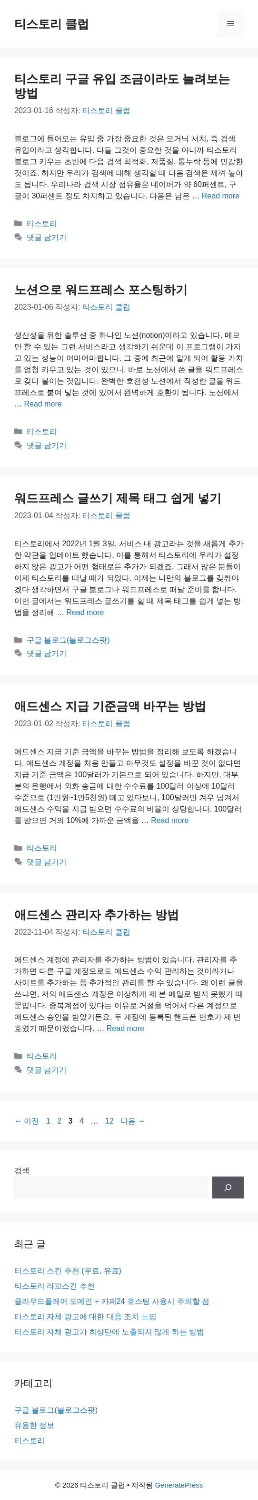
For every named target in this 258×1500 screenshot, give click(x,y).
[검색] (228, 1187)
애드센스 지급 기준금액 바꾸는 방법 (110, 706)
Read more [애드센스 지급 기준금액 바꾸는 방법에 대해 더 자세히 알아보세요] (170, 820)
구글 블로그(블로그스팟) (68, 640)
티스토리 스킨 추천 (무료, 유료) (67, 1271)
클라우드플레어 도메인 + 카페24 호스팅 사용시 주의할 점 (111, 1301)
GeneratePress (179, 1485)
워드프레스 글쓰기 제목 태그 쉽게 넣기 (117, 498)
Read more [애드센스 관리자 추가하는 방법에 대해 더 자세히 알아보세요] (125, 1028)
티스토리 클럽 (51, 24)
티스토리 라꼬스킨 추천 (54, 1286)
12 (109, 1121)
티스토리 (42, 223)
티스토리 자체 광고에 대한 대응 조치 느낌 (85, 1316)
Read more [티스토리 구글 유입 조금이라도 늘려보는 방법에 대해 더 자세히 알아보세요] (220, 196)
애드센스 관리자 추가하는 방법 (96, 914)
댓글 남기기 (47, 237)
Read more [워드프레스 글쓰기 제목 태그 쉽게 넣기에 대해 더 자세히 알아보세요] (85, 612)
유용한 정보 (34, 1425)
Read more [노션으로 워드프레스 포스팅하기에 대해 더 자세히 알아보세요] (42, 404)
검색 (22, 1171)
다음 (132, 1121)
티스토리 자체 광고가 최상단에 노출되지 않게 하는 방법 (109, 1332)
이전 (26, 1121)
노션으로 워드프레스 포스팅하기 (101, 289)
